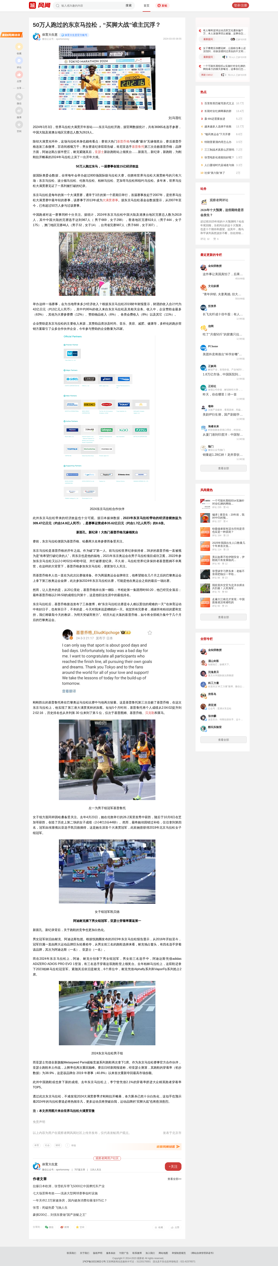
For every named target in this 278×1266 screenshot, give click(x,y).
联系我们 (71, 1253)
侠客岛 (212, 694)
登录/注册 (240, 5)
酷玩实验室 (215, 727)
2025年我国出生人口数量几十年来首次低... (228, 544)
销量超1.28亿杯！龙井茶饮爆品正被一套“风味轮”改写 (223, 454)
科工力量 (213, 683)
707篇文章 (79, 1169)
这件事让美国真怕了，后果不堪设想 (223, 274)
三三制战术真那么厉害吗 (219, 149)
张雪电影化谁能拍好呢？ (219, 157)
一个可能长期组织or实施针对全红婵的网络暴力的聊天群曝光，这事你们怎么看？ (224, 67)
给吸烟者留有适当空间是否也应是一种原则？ (228, 530)
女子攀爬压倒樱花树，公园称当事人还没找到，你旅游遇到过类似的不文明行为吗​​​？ (224, 50)
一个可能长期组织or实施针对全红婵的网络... (228, 502)
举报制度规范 (179, 1253)
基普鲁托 (138, 146)
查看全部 (223, 468)
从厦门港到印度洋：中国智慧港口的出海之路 (223, 434)
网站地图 (163, 1253)
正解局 (212, 366)
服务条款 (110, 1253)
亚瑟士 (99, 152)
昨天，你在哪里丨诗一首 (220, 394)
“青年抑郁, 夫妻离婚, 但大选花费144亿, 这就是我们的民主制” (223, 294)
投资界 (212, 306)
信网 (211, 326)
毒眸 (211, 406)
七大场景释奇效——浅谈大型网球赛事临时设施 (65, 1193)
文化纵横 (213, 286)
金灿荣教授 (215, 266)
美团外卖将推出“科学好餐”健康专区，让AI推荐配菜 (223, 354)
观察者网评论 (219, 200)
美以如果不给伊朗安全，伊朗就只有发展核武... (228, 558)
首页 (146, 5)
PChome (213, 346)
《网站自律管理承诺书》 (202, 1253)
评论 (204, 238)
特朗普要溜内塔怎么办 (217, 141)
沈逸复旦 (213, 672)
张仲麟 (212, 716)
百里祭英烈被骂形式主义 (219, 103)
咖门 (211, 446)
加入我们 (150, 1253)
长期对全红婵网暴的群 (217, 111)
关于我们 (84, 1253)
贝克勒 (149, 712)
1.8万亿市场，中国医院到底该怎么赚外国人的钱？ (223, 374)
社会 (47, 1145)
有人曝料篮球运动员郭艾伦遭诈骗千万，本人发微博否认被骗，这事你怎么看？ (224, 32)
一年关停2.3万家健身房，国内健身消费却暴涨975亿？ (70, 1200)
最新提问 (208, 39)
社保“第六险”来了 (214, 172)
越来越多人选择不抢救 (217, 126)
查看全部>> (174, 1178)
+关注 (173, 1166)
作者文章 (40, 1179)
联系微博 (137, 1253)
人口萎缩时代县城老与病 (219, 165)
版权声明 (97, 1253)
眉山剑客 (213, 661)
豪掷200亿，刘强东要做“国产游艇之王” (59, 1214)
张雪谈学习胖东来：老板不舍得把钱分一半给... (228, 572)
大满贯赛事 (110, 200)
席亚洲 (212, 705)
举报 (73, 1145)
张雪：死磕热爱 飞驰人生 (50, 1207)
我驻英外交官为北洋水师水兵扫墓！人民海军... (228, 587)
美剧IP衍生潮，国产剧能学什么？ (223, 414)
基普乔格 (123, 141)
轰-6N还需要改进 (214, 118)
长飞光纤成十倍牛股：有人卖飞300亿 (223, 314)
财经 (58, 1145)
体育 (36, 1145)
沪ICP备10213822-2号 (94, 1261)
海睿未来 (213, 426)
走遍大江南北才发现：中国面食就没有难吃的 (228, 601)
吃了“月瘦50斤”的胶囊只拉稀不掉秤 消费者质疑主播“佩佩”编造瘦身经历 (223, 334)
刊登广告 (124, 1253)
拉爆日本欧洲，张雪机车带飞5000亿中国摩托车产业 (69, 1186)
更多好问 (235, 23)
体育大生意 (50, 34)
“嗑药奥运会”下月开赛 (217, 134)
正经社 (212, 386)
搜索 (129, 5)
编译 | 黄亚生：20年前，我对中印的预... (228, 516)
